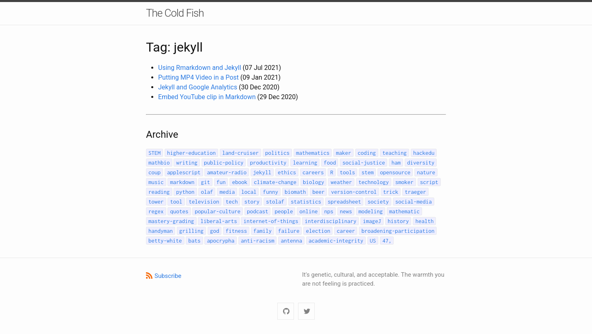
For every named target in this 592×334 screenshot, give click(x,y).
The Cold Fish (175, 13)
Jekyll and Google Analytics (197, 87)
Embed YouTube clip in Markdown (207, 97)
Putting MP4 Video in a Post (198, 77)
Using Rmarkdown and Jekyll (199, 68)
